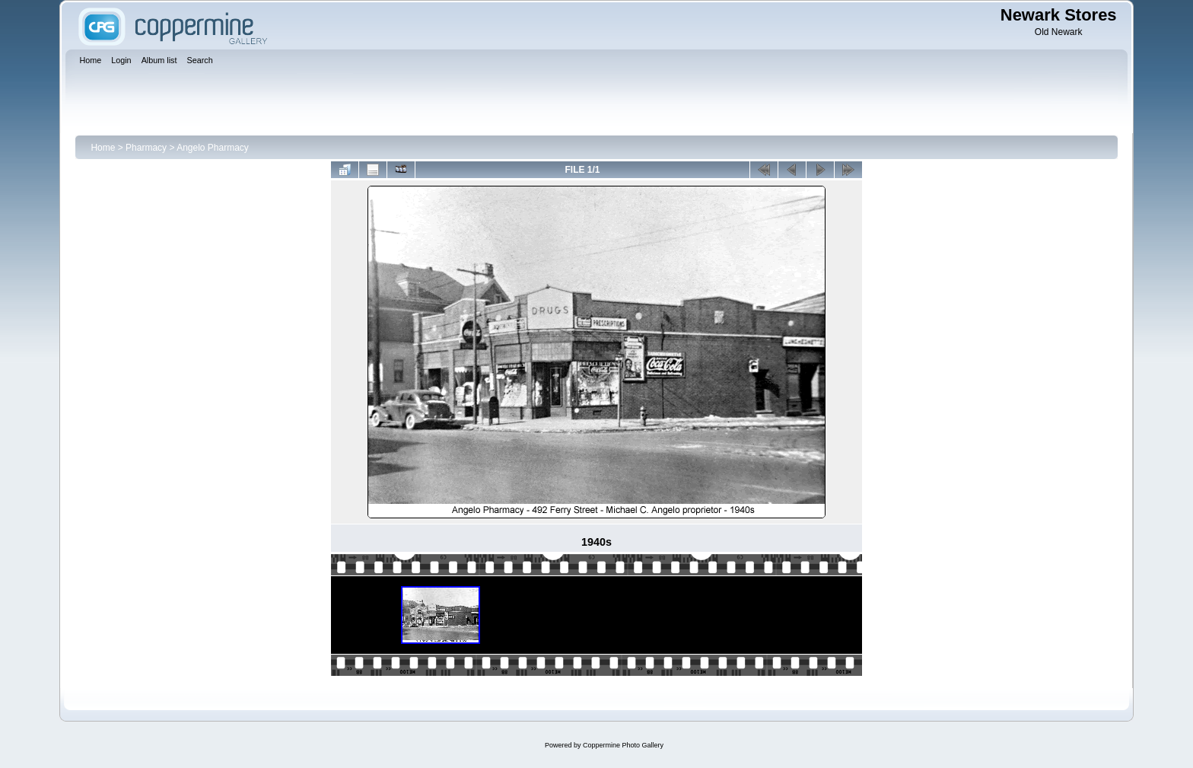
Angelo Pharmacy (213, 147)
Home (103, 147)
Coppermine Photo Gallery (623, 745)
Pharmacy (146, 147)
